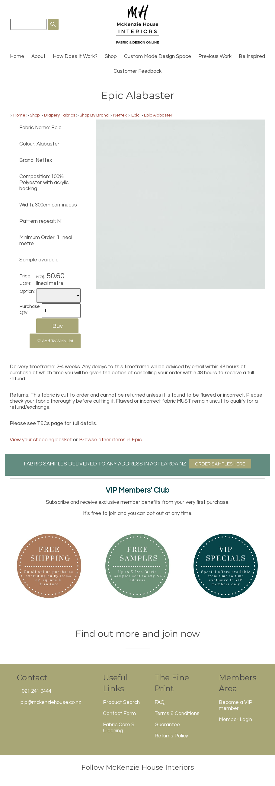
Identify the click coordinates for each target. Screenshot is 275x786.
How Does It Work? (75, 56)
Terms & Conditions (177, 713)
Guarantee (167, 724)
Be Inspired (252, 56)
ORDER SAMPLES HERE (220, 464)
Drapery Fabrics (59, 115)
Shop (111, 56)
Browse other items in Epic (110, 440)
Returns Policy (171, 736)
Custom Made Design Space (157, 56)
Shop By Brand (94, 115)
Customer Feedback (137, 71)
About (38, 56)
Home (17, 56)
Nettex (120, 115)
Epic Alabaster (158, 115)
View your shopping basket (41, 440)
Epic (135, 115)
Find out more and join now (137, 633)
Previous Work (215, 56)
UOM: (25, 283)
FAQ (160, 702)
